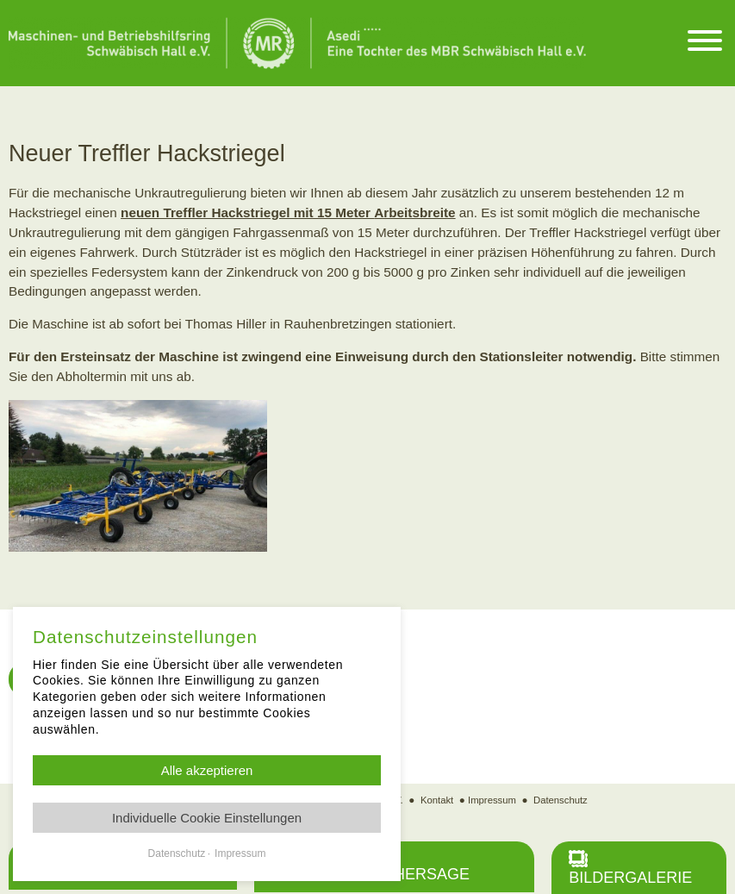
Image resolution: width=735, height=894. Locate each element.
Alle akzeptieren (207, 770)
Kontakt (435, 799)
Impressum (492, 799)
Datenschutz (562, 799)
